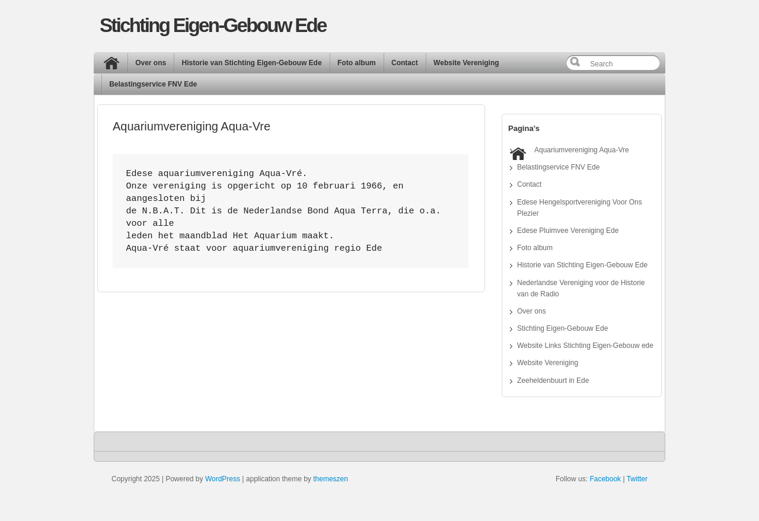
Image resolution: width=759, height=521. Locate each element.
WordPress (222, 479)
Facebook (605, 479)
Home (114, 65)
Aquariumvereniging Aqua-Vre (581, 150)
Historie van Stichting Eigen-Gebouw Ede (252, 63)
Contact (404, 63)
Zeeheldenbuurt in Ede (553, 380)
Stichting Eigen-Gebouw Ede (213, 25)
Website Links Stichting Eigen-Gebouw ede (585, 345)
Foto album (356, 63)
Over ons (150, 63)
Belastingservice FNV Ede (153, 84)
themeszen (330, 479)
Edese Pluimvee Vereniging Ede (567, 230)
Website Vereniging (466, 63)
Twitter (637, 479)
